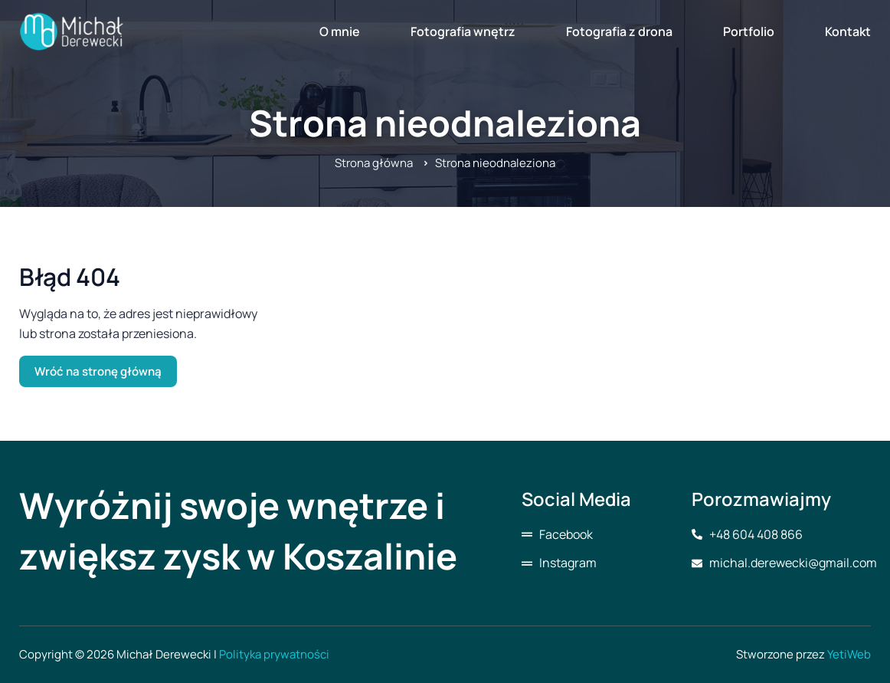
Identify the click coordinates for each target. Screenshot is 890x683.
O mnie (339, 31)
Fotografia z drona (619, 31)
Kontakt (848, 31)
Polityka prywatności (274, 654)
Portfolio (748, 31)
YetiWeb (849, 654)
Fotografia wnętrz (463, 31)
